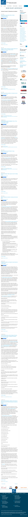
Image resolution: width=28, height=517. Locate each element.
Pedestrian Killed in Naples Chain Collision (23, 57)
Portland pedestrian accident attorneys (7, 277)
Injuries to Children (22, 32)
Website (6, 493)
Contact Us (20, 493)
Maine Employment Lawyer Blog (23, 52)
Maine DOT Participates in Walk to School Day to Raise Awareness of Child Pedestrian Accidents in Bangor (9, 401)
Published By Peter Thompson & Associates (24, 2)
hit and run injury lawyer (14, 116)
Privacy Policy (12, 493)
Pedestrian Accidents (5, 44)
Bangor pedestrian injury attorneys (6, 206)
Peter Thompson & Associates (8, 514)
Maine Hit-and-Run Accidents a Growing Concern (9, 93)
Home (3, 493)
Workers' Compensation (23, 40)
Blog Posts (24, 493)
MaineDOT (3, 464)
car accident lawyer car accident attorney (7, 116)
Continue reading (3, 144)
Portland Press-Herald (10, 68)
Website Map (16, 493)
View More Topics (22, 41)
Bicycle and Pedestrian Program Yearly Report (11, 221)
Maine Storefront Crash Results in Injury (7, 151)
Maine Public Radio (13, 54)
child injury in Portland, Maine (14, 341)
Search (26, 46)
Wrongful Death (22, 30)
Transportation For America (11, 294)
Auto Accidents (4, 115)
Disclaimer (9, 493)
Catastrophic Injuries (23, 31)
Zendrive (10, 61)
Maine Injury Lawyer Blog (9, 2)
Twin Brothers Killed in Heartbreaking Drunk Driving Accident (23, 62)
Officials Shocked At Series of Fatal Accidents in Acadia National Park (23, 66)
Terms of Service (19, 510)
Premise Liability (22, 34)
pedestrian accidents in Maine (11, 408)
